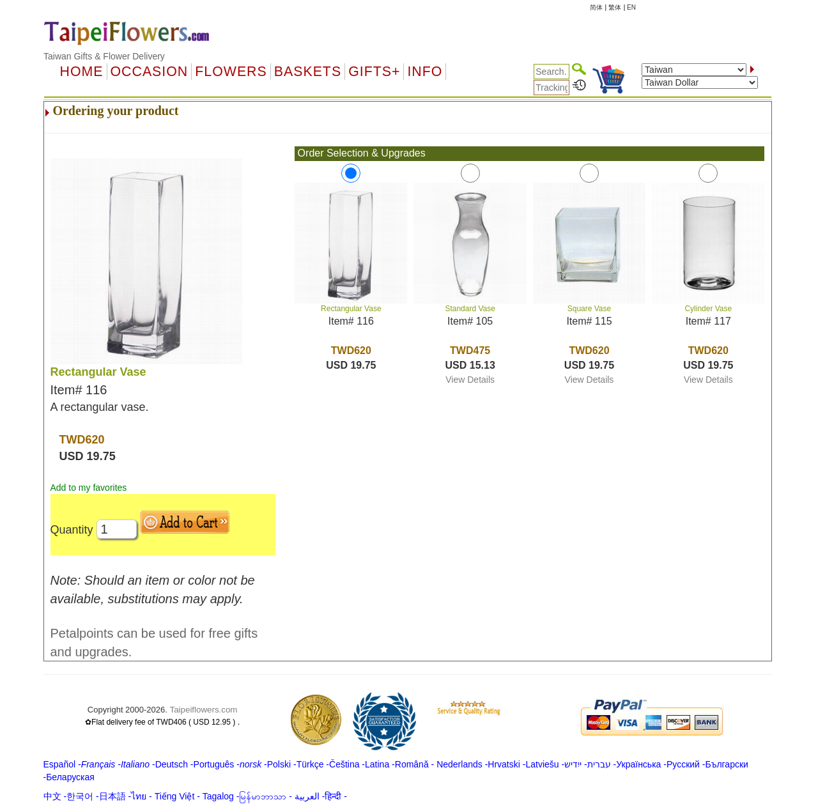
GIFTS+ (374, 71)
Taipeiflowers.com (204, 709)
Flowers (230, 71)
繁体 (614, 7)
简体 (596, 7)
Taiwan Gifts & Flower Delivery (104, 56)
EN (631, 7)
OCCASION (150, 71)
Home (82, 71)
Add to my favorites (88, 487)
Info (424, 71)
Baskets (307, 71)
